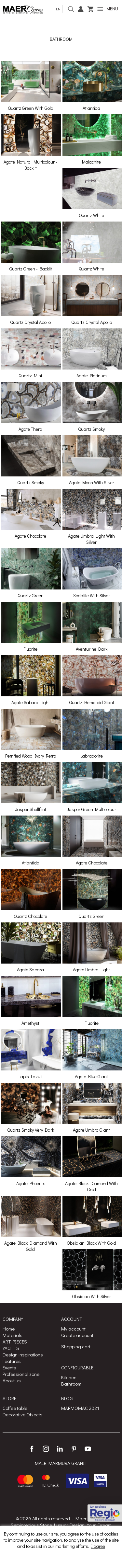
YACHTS (11, 1348)
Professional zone (21, 1374)
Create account (77, 1335)
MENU (107, 9)
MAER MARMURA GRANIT (61, 1463)
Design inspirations (23, 1354)
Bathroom (71, 1383)
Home (9, 1328)
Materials (12, 1335)
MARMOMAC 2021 (80, 1408)
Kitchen (68, 1377)
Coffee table (15, 1408)
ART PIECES (15, 1341)
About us (12, 1380)
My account (73, 1328)
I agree (98, 1546)
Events (9, 1367)
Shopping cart (75, 1346)
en (58, 8)
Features (12, 1361)
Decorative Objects (23, 1414)
